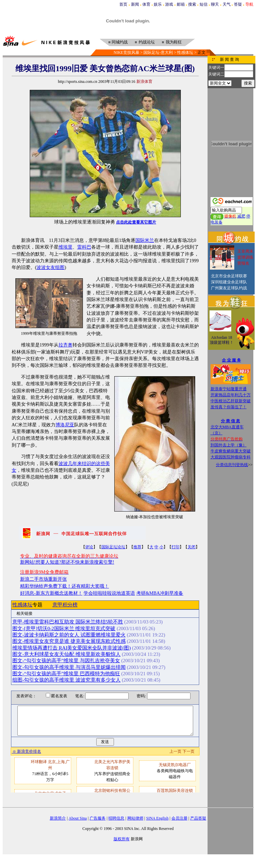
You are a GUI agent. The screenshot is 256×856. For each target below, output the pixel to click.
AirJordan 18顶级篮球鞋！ (222, 340)
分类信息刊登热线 (232, 464)
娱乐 (158, 4)
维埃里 (65, 247)
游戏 (169, 4)
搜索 (192, 4)
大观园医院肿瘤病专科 (231, 457)
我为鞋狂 (174, 42)
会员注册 (179, 818)
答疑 (238, 4)
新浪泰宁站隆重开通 (229, 389)
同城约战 (120, 42)
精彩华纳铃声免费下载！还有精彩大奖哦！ (64, 586)
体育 (146, 4)
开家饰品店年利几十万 (231, 395)
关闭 (191, 547)
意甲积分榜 (65, 604)
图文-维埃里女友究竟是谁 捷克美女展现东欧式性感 (69, 641)
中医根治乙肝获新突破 (231, 401)
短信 (204, 4)
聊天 (215, 4)
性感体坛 (185, 52)
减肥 (241, 216)
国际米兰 (144, 240)
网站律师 (135, 818)
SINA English (157, 818)
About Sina (78, 818)
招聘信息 (116, 818)
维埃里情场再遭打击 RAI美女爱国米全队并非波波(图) (71, 648)
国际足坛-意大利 (158, 52)
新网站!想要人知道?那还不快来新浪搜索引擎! (67, 562)
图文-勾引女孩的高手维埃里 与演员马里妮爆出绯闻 (69, 667)
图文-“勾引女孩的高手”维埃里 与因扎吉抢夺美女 (66, 660)
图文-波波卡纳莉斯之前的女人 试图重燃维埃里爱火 (69, 634)
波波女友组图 (50, 267)
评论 (89, 547)
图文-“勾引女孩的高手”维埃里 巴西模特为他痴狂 (66, 673)
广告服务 (98, 818)
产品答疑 (198, 818)
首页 (123, 4)
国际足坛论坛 (113, 547)
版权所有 (122, 839)
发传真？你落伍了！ (229, 407)
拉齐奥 (65, 344)
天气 (227, 4)
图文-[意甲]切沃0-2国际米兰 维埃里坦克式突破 (63, 628)
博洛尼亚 (64, 424)
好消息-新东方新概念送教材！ (51, 593)
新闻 (135, 4)
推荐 (137, 547)
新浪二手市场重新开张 (43, 579)
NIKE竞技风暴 (126, 52)
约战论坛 (147, 42)
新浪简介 (58, 818)
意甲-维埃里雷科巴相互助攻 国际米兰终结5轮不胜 (67, 621)
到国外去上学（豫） (229, 445)
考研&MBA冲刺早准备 (159, 593)
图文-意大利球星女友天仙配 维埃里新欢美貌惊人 (66, 654)
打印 (175, 547)
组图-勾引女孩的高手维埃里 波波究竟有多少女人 (66, 680)
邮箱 (181, 4)
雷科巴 (84, 247)
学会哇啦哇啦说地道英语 (109, 593)
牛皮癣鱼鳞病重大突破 (231, 451)
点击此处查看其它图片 (136, 222)
